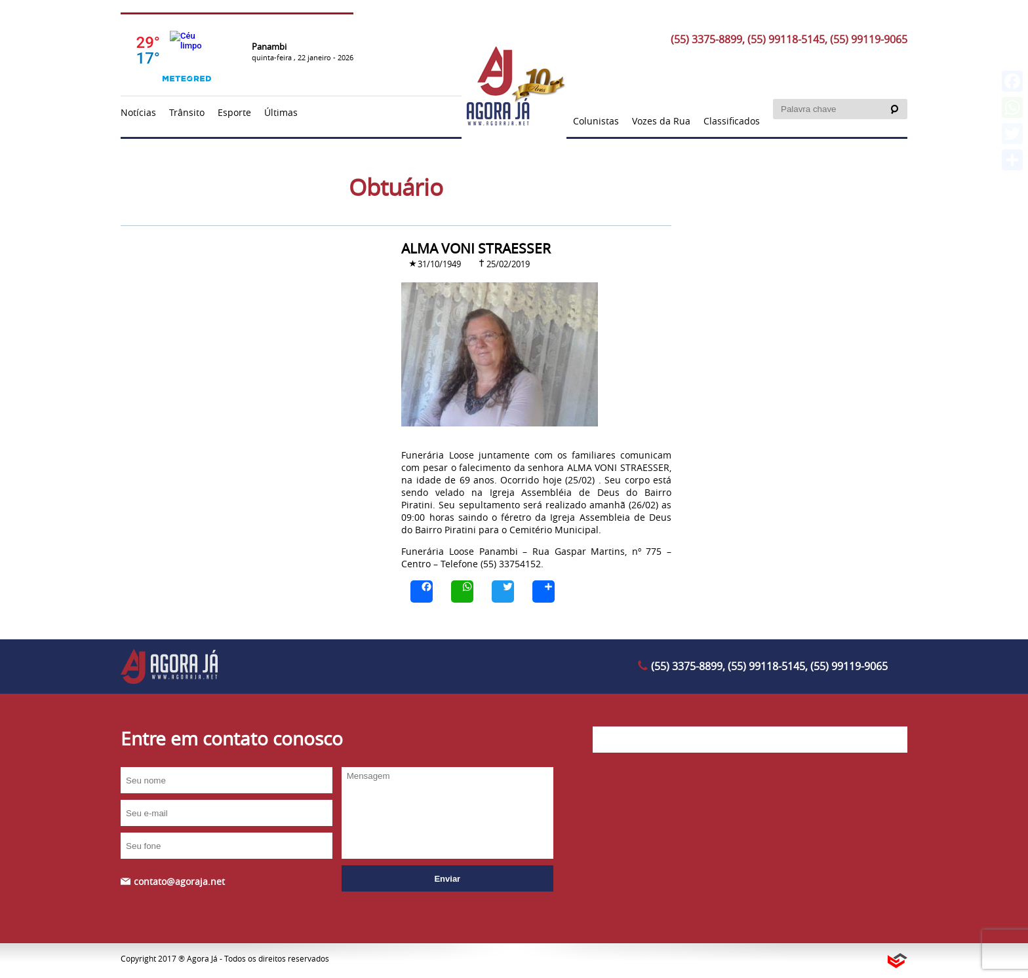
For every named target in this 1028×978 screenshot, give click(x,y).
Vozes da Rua (661, 121)
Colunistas (596, 121)
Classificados (731, 121)
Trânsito (187, 112)
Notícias (138, 112)
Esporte (234, 112)
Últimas (281, 112)
